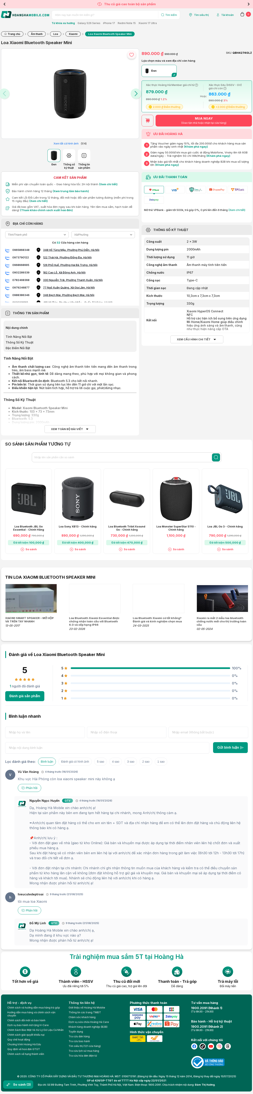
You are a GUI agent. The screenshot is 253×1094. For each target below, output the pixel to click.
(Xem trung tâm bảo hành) (71, 191)
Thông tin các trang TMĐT (85, 1012)
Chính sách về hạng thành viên (25, 1054)
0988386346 (20, 295)
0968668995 (20, 265)
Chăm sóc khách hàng (82, 1017)
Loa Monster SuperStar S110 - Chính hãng (176, 528)
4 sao (115, 761)
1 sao (161, 761)
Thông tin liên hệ (82, 1003)
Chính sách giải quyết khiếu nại (26, 1034)
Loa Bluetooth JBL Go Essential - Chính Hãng (28, 528)
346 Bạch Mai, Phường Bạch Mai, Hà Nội (68, 295)
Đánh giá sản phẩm (24, 696)
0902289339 (20, 272)
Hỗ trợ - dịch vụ (19, 1003)
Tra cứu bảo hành (79, 1041)
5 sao (100, 761)
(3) (29, 1084)
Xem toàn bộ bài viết (67, 429)
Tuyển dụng (76, 1031)
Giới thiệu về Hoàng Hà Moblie (87, 1007)
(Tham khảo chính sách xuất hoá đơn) (46, 210)
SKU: (229, 52)
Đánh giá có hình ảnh (75, 761)
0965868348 (20, 249)
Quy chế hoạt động (18, 1039)
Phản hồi (29, 788)
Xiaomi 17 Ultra (147, 23)
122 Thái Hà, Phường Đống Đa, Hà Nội (67, 257)
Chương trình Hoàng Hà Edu (24, 1044)
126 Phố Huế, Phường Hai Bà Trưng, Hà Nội (70, 265)
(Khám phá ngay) (196, 146)
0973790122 (20, 257)
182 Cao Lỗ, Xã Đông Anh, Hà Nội (64, 272)
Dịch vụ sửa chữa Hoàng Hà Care (89, 1022)
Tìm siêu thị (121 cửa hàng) (85, 1046)
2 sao (145, 761)
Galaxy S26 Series (89, 23)
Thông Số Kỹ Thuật (19, 342)
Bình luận (47, 761)
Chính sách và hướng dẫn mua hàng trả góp (33, 1007)
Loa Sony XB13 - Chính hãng (78, 526)
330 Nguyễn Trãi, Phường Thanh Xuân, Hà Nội (73, 280)
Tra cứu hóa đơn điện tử (83, 1055)
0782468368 (20, 280)
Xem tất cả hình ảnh (66, 143)
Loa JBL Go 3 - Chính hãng (225, 526)
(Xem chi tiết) (108, 184)
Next (248, 4)
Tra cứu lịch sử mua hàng (84, 1050)
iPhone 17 (109, 23)
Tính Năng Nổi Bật (19, 336)
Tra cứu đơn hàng (79, 1036)
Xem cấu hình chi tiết (194, 339)
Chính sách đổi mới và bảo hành (26, 1020)
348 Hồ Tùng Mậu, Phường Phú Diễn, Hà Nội (71, 249)
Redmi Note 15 (127, 23)
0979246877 (20, 287)
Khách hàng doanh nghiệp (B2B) (88, 1026)
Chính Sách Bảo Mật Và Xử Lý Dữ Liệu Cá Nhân (35, 1029)
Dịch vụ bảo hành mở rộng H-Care (28, 1025)
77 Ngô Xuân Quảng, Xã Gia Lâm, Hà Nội (69, 287)
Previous (4, 4)
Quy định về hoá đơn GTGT (23, 1049)
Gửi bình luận (230, 747)
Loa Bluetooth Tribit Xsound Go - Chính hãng (126, 528)
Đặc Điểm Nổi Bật (18, 348)
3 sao (130, 761)
